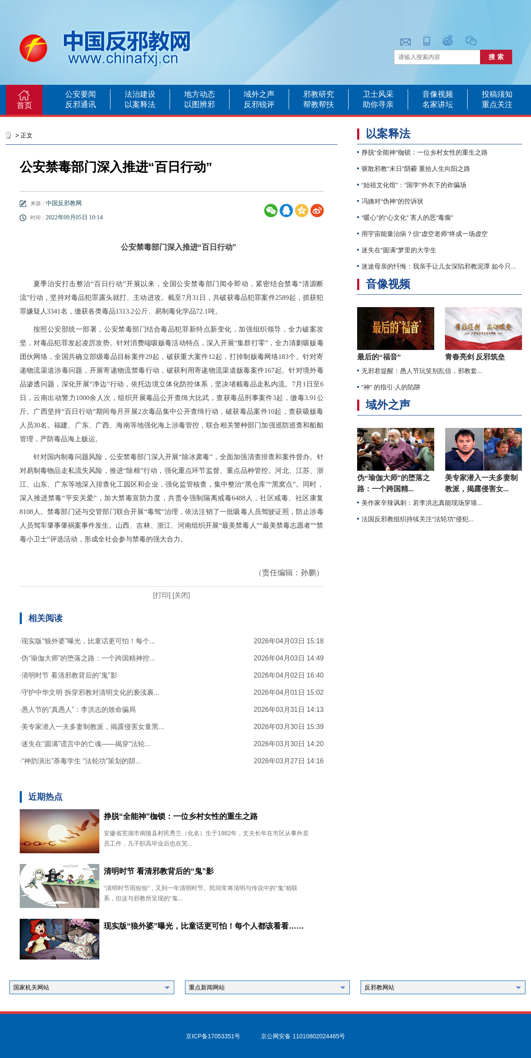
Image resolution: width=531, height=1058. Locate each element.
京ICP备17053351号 (213, 1036)
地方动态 (199, 94)
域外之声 (259, 94)
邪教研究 (318, 94)
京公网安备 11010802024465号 (303, 1036)
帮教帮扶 (318, 104)
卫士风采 (378, 94)
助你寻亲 (378, 104)
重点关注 (497, 104)
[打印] (161, 595)
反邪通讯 (80, 104)
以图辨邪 (199, 104)
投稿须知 (497, 94)
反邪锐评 (259, 104)
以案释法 (140, 104)
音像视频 (437, 94)
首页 (24, 105)
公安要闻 (80, 94)
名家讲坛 (437, 104)
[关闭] (180, 595)
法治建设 (140, 94)
